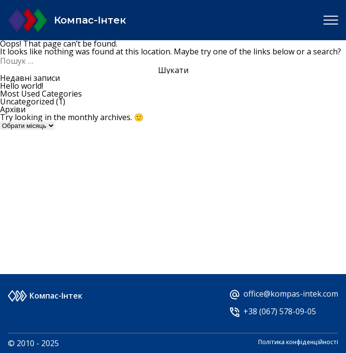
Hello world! (21, 86)
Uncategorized (27, 101)
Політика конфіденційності (298, 342)
